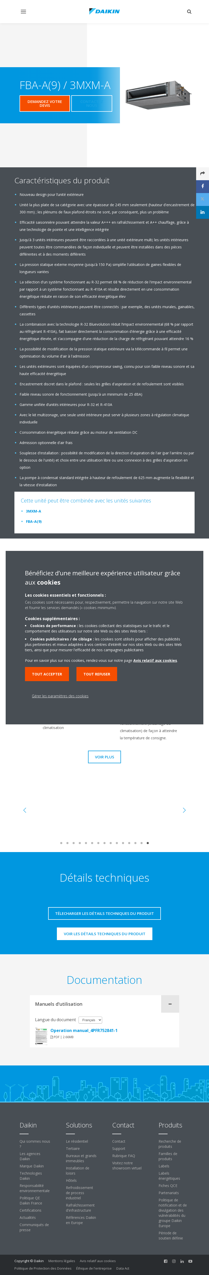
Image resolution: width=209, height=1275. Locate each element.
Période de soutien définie (171, 1235)
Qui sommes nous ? (35, 1144)
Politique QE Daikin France (31, 1200)
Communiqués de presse (34, 1227)
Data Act (122, 1268)
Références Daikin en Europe (81, 1220)
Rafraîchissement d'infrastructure (80, 1208)
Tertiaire (73, 1148)
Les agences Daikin (30, 1156)
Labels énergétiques (169, 1176)
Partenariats (169, 1192)
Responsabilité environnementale (35, 1188)
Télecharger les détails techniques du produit (104, 913)
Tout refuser (96, 674)
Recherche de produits (170, 1144)
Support (118, 1148)
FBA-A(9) (34, 521)
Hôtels (71, 1180)
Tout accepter (47, 674)
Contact (118, 1141)
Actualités (28, 1217)
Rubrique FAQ (123, 1155)
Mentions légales (61, 1261)
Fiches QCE (168, 1185)
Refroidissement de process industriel (79, 1192)
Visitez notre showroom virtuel (127, 1165)
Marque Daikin (32, 1166)
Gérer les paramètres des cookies (60, 695)
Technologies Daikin (31, 1176)
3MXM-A (33, 511)
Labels (164, 1166)
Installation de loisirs (77, 1171)
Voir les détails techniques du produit (104, 933)
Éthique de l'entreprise (94, 1268)
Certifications (30, 1210)
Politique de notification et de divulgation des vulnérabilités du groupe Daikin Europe (173, 1213)
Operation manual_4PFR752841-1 (84, 1030)
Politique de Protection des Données (43, 1268)
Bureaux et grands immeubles (81, 1158)
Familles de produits (168, 1156)
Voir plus (104, 756)
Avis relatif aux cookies (98, 1261)
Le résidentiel (77, 1141)
